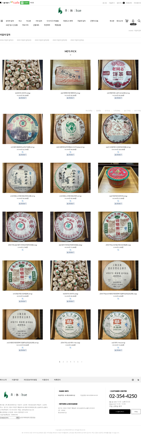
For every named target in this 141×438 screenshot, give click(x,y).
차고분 (28, 21)
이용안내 (45, 380)
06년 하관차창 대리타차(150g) (118, 196)
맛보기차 (25, 25)
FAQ (136, 411)
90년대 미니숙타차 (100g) (22, 93)
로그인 (105, 3)
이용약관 (15, 380)
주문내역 (129, 3)
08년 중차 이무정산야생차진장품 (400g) (70, 245)
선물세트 (36, 25)
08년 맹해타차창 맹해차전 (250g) (70, 93)
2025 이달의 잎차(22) (24, 40)
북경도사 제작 (68, 21)
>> (81, 362)
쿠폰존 (32, 3)
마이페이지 (137, 3)
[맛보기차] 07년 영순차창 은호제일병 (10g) (118, 245)
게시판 (112, 21)
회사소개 (120, 21)
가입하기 (112, 3)
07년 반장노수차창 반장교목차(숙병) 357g (22, 196)
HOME (131, 31)
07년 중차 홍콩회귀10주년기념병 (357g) (22, 147)
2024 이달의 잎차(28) (42, 40)
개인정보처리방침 (30, 380)
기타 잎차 (39, 21)
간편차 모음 (94, 21)
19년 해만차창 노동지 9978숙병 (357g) (118, 93)
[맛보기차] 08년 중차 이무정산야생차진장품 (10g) (22, 245)
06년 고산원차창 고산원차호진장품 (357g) (118, 147)
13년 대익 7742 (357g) (118, 343)
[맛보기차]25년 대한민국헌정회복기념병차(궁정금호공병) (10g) (118, 294)
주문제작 (47, 25)
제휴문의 (57, 380)
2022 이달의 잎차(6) (77, 40)
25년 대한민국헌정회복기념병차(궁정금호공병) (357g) (23, 343)
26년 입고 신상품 (12, 25)
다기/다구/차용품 (53, 21)
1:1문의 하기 (120, 411)
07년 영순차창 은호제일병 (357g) (22, 294)
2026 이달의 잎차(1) (6, 40)
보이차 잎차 (10, 21)
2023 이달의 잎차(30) (60, 40)
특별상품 (58, 25)
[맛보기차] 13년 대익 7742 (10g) (70, 343)
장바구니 (120, 3)
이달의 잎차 (82, 21)
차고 (20, 21)
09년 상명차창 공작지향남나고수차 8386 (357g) (70, 147)
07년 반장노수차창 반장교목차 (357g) (70, 196)
